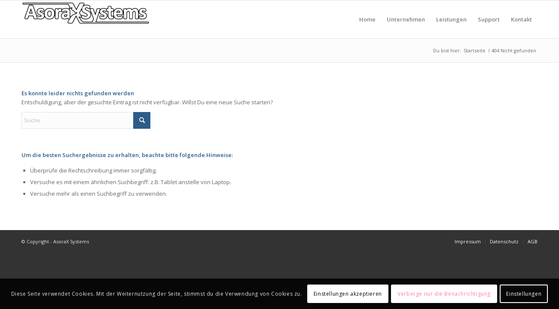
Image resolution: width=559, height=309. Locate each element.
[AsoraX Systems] (85, 19)
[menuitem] (367, 19)
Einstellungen (523, 293)
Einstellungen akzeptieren (348, 293)
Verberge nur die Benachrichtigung (444, 293)
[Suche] (85, 120)
